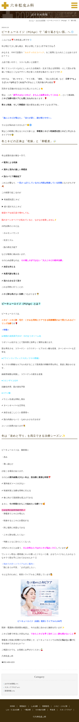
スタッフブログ (11, 687)
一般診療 (27, 710)
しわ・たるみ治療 (12, 710)
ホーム (31, 20)
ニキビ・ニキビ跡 (60, 706)
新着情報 (8, 691)
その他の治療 (40, 710)
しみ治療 (34, 706)
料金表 (52, 710)
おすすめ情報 (40, 20)
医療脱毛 (45, 706)
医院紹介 (23, 706)
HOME (12, 706)
